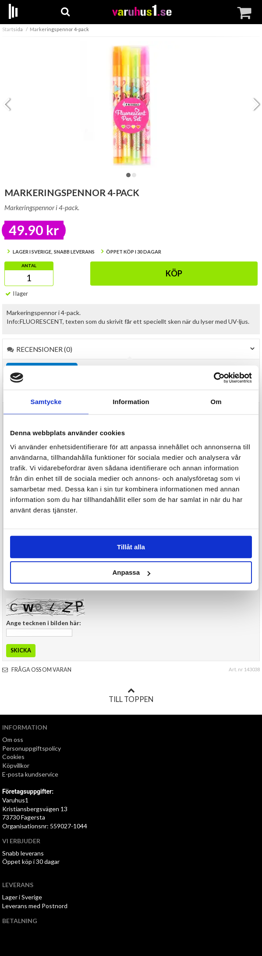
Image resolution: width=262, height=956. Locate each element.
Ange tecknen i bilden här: (43, 623)
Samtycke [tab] (46, 401)
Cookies (13, 756)
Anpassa (131, 572)
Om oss (12, 739)
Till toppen (131, 695)
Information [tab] (131, 401)
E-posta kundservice (31, 774)
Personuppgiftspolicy (31, 748)
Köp (174, 273)
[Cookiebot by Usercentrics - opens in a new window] (213, 377)
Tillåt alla (131, 547)
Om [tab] (215, 401)
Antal (28, 265)
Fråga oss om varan (36, 669)
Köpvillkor (15, 765)
